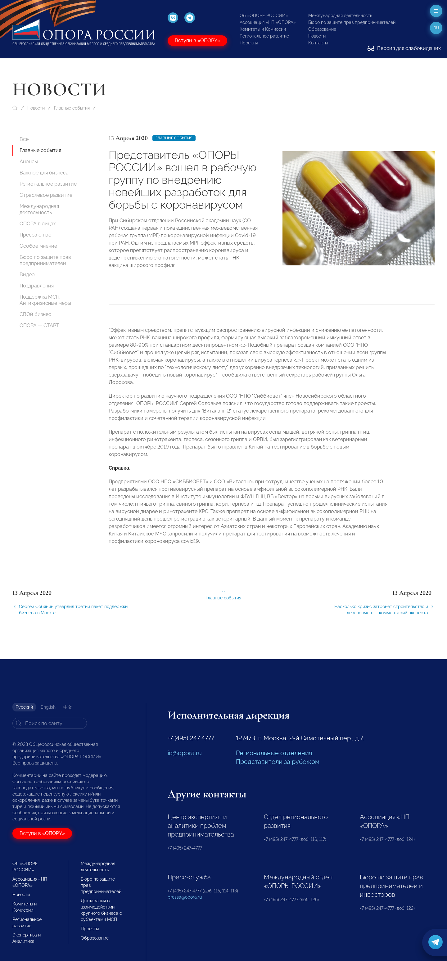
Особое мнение (38, 246)
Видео (27, 274)
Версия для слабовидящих (404, 48)
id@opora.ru (185, 753)
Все (24, 139)
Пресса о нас (35, 235)
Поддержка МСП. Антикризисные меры (45, 300)
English (48, 707)
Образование (322, 29)
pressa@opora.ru (185, 897)
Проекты (249, 42)
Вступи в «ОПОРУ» (197, 40)
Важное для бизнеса (44, 173)
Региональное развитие (264, 36)
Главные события (72, 108)
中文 (67, 707)
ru (436, 28)
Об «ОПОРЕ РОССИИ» (264, 15)
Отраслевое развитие (46, 195)
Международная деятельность (340, 15)
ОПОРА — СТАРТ (39, 325)
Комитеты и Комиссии (263, 29)
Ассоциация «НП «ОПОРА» (268, 22)
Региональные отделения (274, 753)
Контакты (318, 42)
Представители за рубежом (277, 761)
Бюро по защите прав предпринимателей (351, 22)
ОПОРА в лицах (38, 224)
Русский (24, 707)
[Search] (49, 723)
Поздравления (37, 286)
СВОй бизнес (35, 314)
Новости (317, 36)
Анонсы (29, 162)
